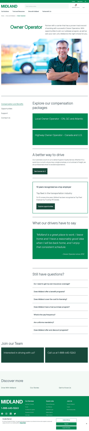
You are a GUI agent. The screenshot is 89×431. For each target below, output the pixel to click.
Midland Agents (49, 412)
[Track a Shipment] (66, 6)
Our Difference (49, 407)
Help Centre (79, 1)
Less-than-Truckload (29, 404)
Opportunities (6, 108)
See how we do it (40, 171)
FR (85, 1)
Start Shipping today (71, 409)
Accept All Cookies (66, 428)
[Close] (86, 424)
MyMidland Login (49, 409)
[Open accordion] (86, 284)
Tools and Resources (18, 11)
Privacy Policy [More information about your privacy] (23, 423)
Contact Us (5, 118)
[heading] (60, 284)
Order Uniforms (49, 415)
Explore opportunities (45, 206)
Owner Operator (21, 16)
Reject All (66, 424)
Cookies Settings (66, 420)
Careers (73, 1)
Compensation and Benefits (12, 104)
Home (2, 16)
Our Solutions (5, 11)
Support (4, 113)
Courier (26, 407)
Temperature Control (29, 412)
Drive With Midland (8, 388)
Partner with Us (46, 11)
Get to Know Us (65, 388)
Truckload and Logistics (30, 409)
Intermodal (27, 415)
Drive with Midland (33, 11)
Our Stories (34, 388)
